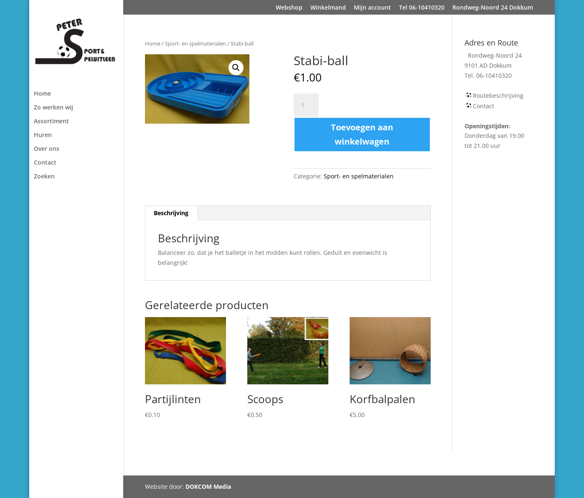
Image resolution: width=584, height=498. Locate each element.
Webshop (289, 8)
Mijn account (372, 8)
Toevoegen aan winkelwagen (362, 134)
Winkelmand (328, 8)
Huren (43, 135)
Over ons (46, 149)
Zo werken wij (53, 107)
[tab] (171, 213)
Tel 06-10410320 (421, 8)
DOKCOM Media (208, 486)
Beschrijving (171, 213)
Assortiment (51, 121)
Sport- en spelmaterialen (195, 43)
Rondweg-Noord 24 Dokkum (492, 8)
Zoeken (44, 176)
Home (42, 94)
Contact (45, 163)
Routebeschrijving (498, 95)
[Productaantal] (306, 105)
